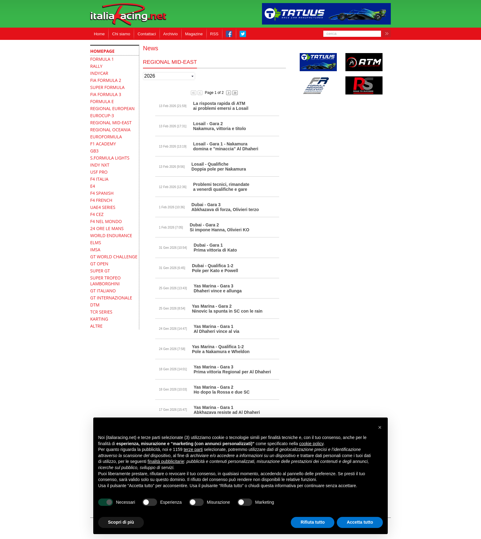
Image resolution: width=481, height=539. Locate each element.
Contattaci (146, 34)
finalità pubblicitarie (166, 461)
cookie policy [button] (311, 443)
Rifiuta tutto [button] (313, 522)
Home (99, 34)
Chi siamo (121, 34)
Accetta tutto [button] (360, 522)
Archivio (170, 34)
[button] (380, 427)
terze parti (193, 449)
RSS (214, 34)
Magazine (194, 34)
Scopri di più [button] (121, 522)
